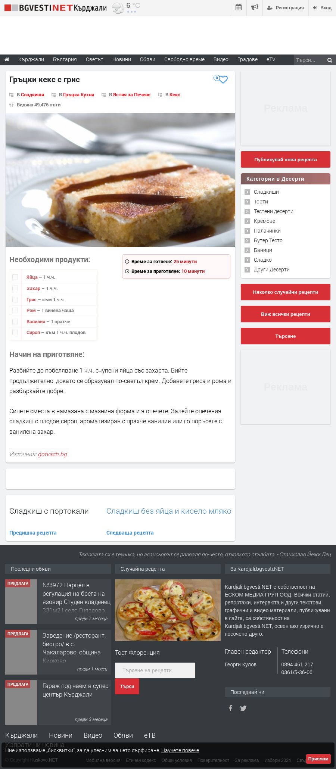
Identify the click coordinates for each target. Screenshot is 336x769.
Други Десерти (272, 269)
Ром (32, 310)
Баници (263, 249)
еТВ (150, 735)
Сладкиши (32, 94)
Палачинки (267, 230)
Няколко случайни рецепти (285, 292)
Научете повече (180, 750)
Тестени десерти (273, 211)
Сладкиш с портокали (49, 510)
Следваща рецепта (130, 532)
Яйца (33, 277)
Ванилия (36, 321)
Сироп (34, 332)
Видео (93, 735)
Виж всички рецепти (285, 314)
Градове (247, 59)
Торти (261, 201)
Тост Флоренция (137, 652)
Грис (32, 299)
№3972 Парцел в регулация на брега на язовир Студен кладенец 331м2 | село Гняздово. (77, 597)
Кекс (174, 94)
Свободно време (184, 59)
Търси (127, 686)
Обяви (123, 735)
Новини (121, 59)
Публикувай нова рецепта (285, 159)
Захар (34, 288)
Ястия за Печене (131, 94)
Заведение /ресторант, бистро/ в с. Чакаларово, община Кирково (74, 647)
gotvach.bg (52, 454)
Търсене (286, 336)
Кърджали (21, 735)
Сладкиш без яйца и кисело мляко (168, 511)
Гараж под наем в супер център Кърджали (76, 690)
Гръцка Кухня (78, 94)
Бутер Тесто (268, 240)
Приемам (318, 759)
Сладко (263, 259)
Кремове (264, 220)
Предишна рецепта (33, 532)
